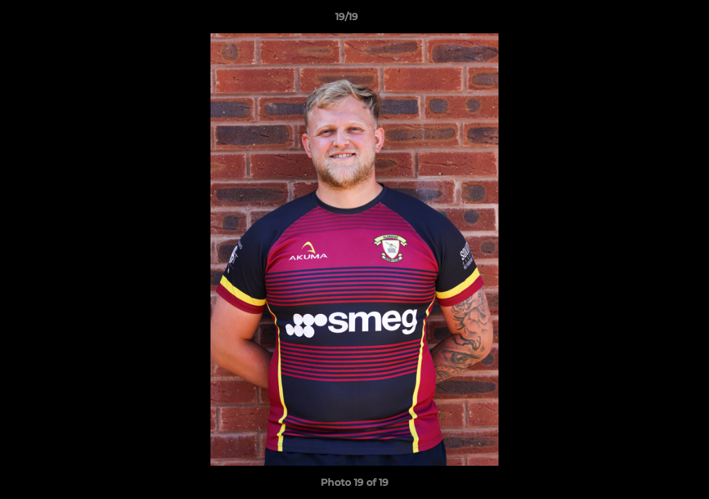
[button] (651, 20)
